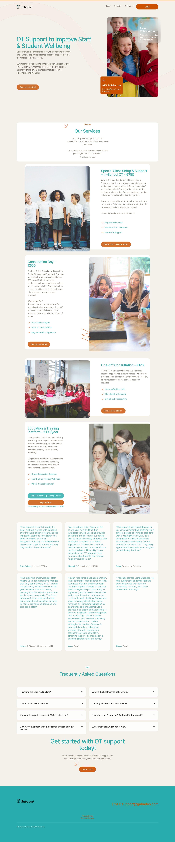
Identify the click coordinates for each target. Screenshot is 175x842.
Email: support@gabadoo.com (135, 804)
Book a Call (87, 778)
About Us (117, 6)
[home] (24, 6)
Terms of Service (87, 818)
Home (107, 6)
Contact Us (129, 6)
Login (147, 7)
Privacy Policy (87, 816)
